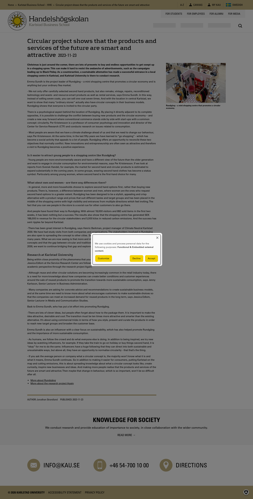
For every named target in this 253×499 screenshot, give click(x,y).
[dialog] (127, 249)
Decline (136, 258)
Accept (151, 258)
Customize (103, 258)
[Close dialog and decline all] (157, 236)
